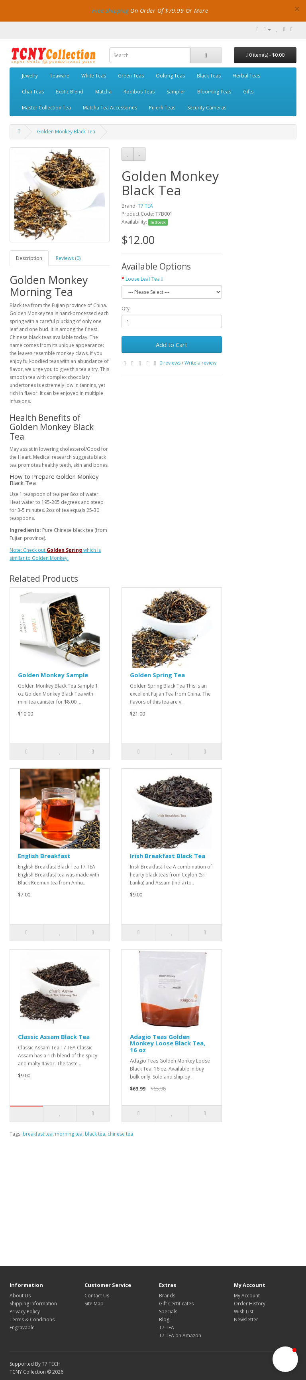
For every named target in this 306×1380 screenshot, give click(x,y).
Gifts (248, 91)
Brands (167, 1295)
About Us (20, 1295)
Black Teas (209, 75)
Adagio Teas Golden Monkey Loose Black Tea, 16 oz (167, 1043)
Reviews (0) (68, 258)
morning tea (68, 1133)
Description (29, 258)
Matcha (103, 91)
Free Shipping (110, 10)
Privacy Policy (25, 1311)
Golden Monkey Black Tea (66, 131)
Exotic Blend (69, 91)
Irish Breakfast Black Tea (167, 856)
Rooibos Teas (139, 91)
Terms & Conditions (32, 1319)
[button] (285, 1359)
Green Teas (131, 75)
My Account (247, 1295)
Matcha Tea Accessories (110, 107)
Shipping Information (33, 1303)
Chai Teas (33, 91)
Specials (168, 1311)
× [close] (297, 9)
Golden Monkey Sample (53, 675)
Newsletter (246, 1319)
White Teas (93, 75)
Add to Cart (171, 345)
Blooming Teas (214, 91)
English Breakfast (44, 856)
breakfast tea (38, 1133)
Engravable (22, 1327)
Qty (125, 308)
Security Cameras (206, 107)
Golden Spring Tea (157, 675)
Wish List (243, 1311)
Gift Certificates (176, 1303)
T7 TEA (145, 205)
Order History (249, 1303)
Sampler (176, 91)
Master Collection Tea (46, 107)
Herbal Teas (246, 75)
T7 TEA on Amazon (180, 1335)
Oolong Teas (170, 75)
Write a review (200, 362)
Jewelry (30, 75)
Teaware (59, 75)
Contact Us (96, 1295)
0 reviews (169, 362)
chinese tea (120, 1133)
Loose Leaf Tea (144, 279)
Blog (164, 1319)
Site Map (94, 1303)
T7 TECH (51, 1363)
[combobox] (149, 55)
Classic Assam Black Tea (54, 1037)
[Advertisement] (116, 1198)
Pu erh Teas (162, 107)
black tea (95, 1133)
